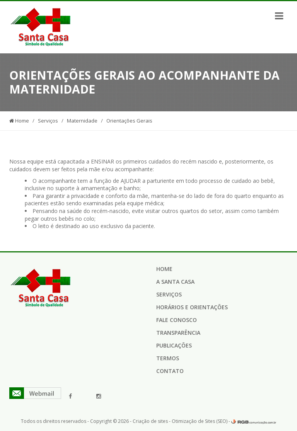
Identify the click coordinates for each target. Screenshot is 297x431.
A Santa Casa (175, 281)
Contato (170, 371)
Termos (167, 358)
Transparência (178, 332)
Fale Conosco (176, 320)
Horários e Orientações (192, 307)
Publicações (174, 345)
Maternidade (82, 120)
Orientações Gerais (129, 120)
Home (19, 120)
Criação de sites (150, 421)
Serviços (48, 120)
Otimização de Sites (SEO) (199, 421)
